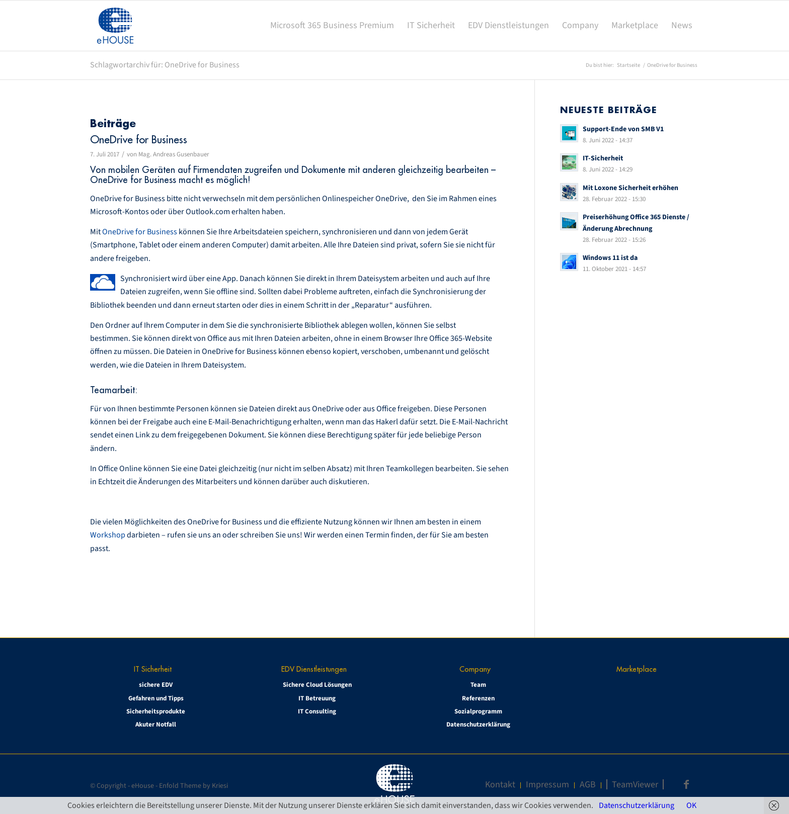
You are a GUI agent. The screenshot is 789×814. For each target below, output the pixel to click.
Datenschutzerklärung (478, 724)
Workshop (108, 534)
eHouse (142, 786)
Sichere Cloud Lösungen (317, 684)
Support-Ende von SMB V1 (623, 129)
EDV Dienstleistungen (314, 669)
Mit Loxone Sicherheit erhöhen (630, 188)
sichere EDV (156, 684)
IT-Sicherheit (603, 158)
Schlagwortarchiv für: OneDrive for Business (165, 64)
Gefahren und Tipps (156, 698)
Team (478, 684)
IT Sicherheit (153, 669)
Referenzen (478, 698)
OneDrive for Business (138, 139)
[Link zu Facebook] (686, 784)
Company (475, 669)
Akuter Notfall (155, 724)
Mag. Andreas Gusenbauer (173, 154)
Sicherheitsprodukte (155, 711)
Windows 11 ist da (610, 257)
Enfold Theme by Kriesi (193, 786)
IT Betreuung (317, 698)
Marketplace (636, 669)
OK (691, 805)
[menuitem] (332, 26)
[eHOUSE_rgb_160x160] (115, 26)
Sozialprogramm (478, 711)
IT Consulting (317, 711)
